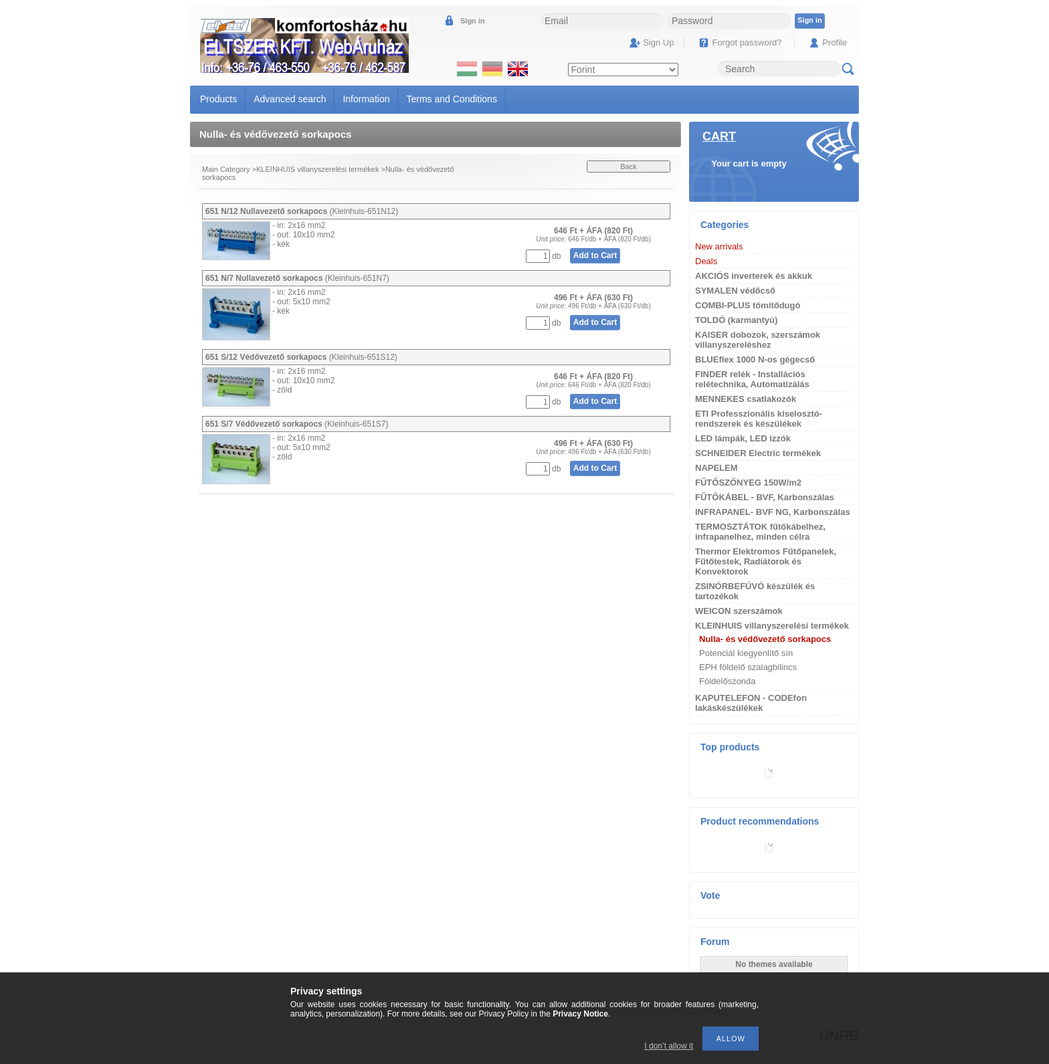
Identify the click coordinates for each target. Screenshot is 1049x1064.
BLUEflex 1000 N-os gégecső (755, 359)
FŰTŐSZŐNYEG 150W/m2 (748, 482)
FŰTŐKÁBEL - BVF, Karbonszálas (764, 497)
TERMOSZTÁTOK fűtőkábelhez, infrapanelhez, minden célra (760, 532)
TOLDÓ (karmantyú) (736, 320)
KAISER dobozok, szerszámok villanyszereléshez (757, 340)
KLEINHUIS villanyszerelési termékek (317, 169)
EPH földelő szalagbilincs (748, 667)
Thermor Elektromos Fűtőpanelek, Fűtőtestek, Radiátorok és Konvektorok (765, 561)
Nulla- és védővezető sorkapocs (765, 639)
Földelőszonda (727, 681)
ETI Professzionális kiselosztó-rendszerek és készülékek (758, 419)
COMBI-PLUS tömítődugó (747, 305)
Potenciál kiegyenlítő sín (746, 653)
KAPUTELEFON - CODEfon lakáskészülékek (751, 703)
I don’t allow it (668, 1046)
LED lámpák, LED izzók (743, 438)
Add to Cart (595, 255)
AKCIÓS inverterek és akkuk (753, 276)
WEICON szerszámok (739, 611)
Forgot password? (746, 42)
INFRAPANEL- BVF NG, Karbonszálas (772, 512)
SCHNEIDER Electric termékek (758, 453)
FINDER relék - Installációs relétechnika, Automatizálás (752, 379)
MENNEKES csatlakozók (745, 399)
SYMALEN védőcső (735, 291)
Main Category (226, 169)
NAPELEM (716, 468)
